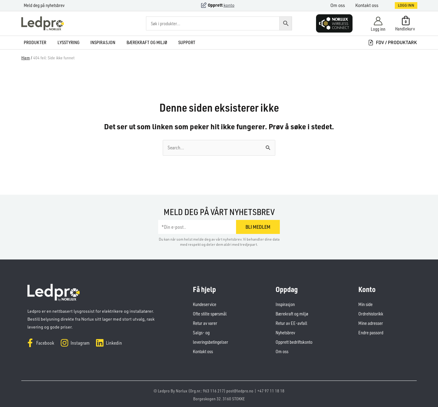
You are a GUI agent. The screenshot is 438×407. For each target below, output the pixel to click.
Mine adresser (370, 322)
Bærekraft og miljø (292, 313)
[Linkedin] (109, 343)
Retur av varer (205, 322)
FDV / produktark (392, 42)
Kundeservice (204, 304)
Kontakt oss (369, 5)
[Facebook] (40, 343)
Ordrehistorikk (370, 313)
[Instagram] (74, 343)
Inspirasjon (285, 304)
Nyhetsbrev (285, 331)
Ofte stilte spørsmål (210, 313)
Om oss (341, 5)
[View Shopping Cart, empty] (406, 23)
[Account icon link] (378, 23)
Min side (365, 304)
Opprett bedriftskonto (294, 340)
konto (229, 5)
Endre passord (370, 331)
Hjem (25, 57)
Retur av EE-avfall (291, 322)
